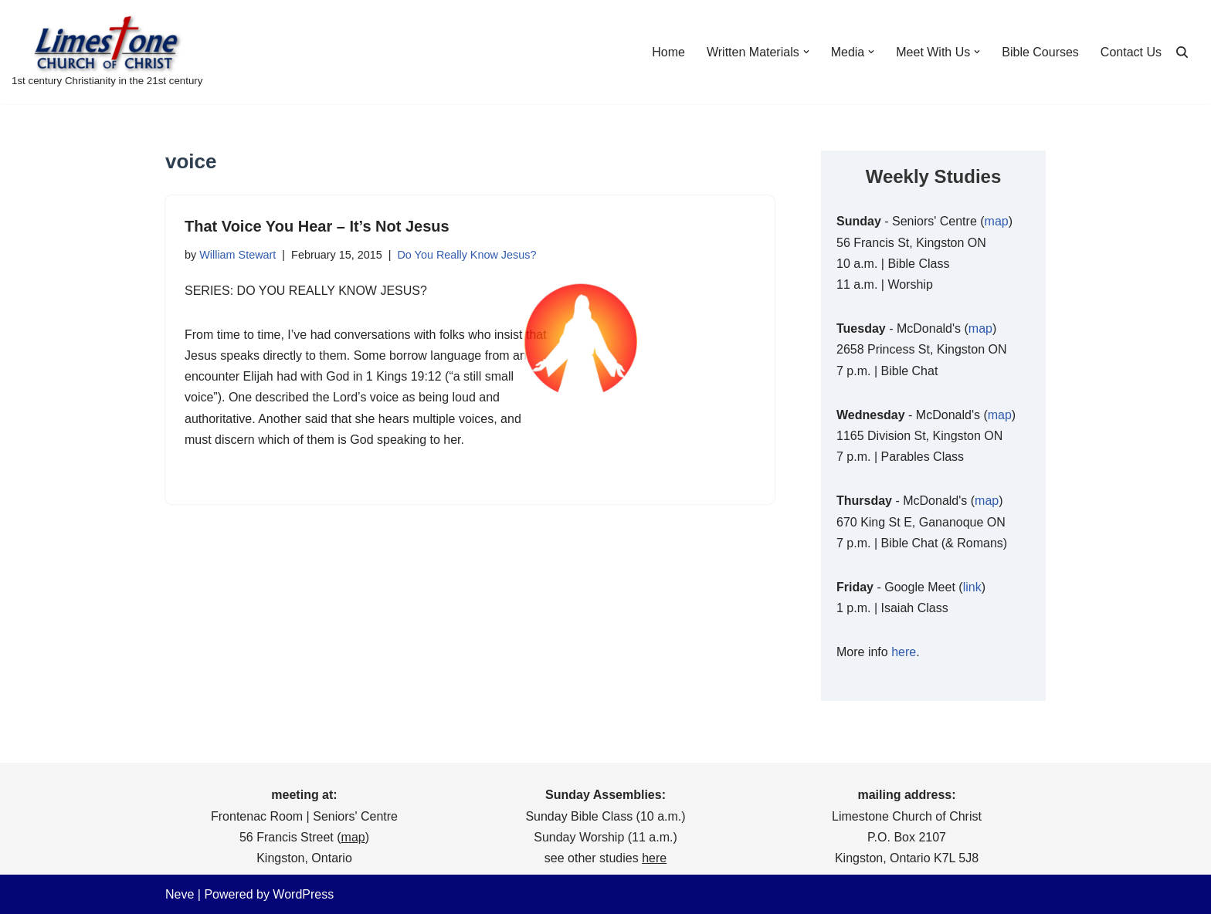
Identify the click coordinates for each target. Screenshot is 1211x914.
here (903, 651)
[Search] (1182, 52)
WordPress (303, 894)
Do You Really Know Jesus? (466, 255)
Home (668, 52)
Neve (179, 894)
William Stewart (237, 255)
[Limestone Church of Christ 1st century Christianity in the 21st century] (107, 52)
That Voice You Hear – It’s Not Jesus (317, 226)
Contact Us (1131, 52)
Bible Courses (1040, 52)
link (972, 587)
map (997, 221)
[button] (806, 52)
